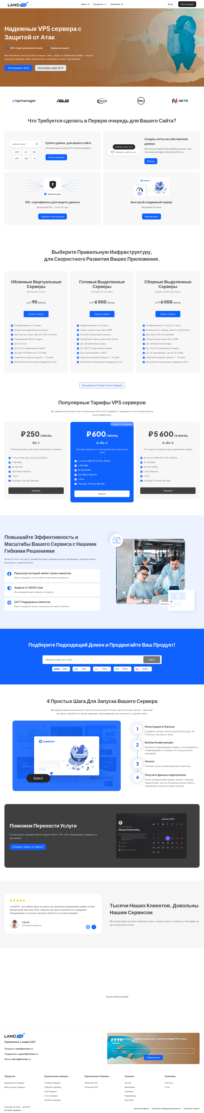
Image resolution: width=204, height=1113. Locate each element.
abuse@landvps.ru (21, 1059)
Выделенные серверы (56, 1076)
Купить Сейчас (36, 314)
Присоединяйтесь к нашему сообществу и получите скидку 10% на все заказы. (149, 1040)
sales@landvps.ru (24, 1048)
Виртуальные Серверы (97, 1076)
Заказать (36, 490)
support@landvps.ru (28, 1054)
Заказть (102, 493)
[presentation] (88, 927)
